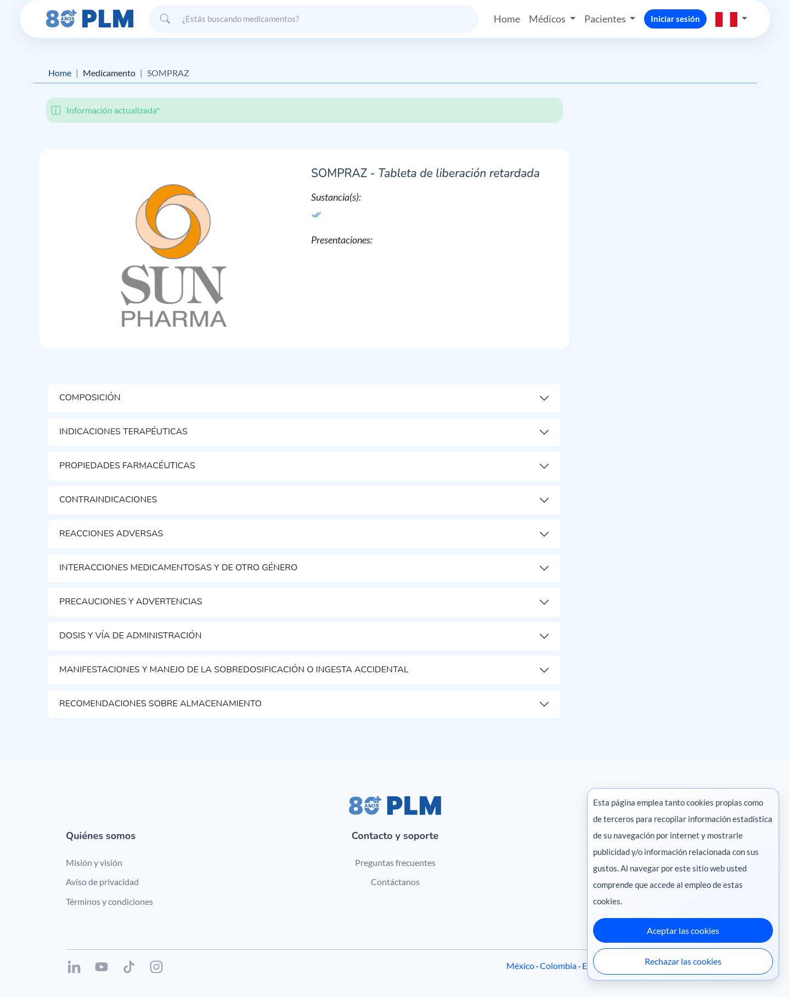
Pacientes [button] (606, 19)
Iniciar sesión (675, 19)
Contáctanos (395, 881)
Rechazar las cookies (683, 961)
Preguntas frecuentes (395, 862)
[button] (731, 18)
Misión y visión (94, 862)
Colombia (558, 965)
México (520, 965)
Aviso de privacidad (102, 881)
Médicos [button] (548, 19)
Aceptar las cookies (683, 930)
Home (507, 19)
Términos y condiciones (109, 901)
